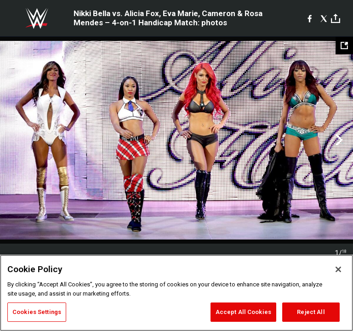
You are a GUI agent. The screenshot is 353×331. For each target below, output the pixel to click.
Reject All (311, 311)
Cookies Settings (36, 311)
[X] (324, 18)
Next (338, 140)
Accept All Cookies (243, 311)
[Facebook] (309, 18)
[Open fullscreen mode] (344, 45)
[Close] (338, 269)
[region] (176, 293)
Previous (15, 140)
